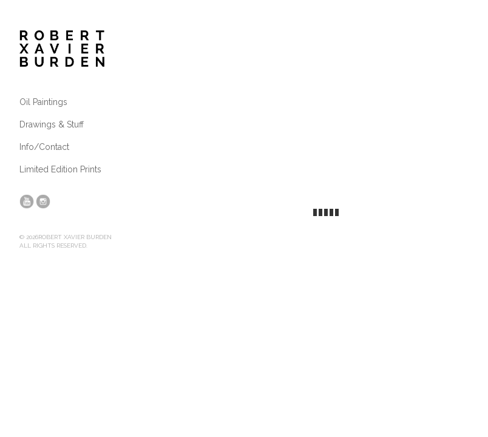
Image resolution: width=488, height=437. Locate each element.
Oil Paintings (43, 102)
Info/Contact (44, 147)
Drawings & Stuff (51, 124)
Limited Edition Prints (60, 169)
